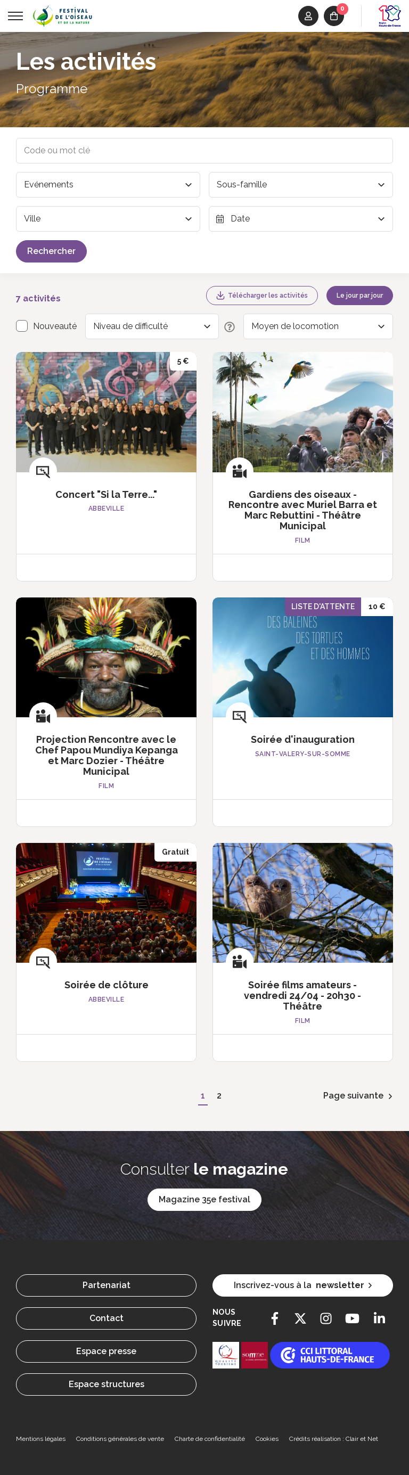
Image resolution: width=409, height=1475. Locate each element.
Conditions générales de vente (120, 1439)
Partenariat (106, 1285)
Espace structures (106, 1384)
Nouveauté (55, 326)
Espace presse (106, 1351)
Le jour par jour (360, 295)
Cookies (267, 1439)
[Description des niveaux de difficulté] (227, 326)
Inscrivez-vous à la (303, 1285)
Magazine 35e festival (204, 1199)
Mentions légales (41, 1439)
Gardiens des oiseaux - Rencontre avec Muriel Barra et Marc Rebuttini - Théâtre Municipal (302, 510)
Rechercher (51, 251)
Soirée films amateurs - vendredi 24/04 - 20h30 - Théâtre (302, 995)
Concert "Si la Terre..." (106, 494)
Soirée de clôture (106, 984)
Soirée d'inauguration (303, 739)
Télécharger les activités (262, 295)
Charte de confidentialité (210, 1439)
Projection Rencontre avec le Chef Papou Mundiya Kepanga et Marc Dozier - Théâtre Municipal (106, 755)
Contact (106, 1318)
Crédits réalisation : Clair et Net (333, 1439)
